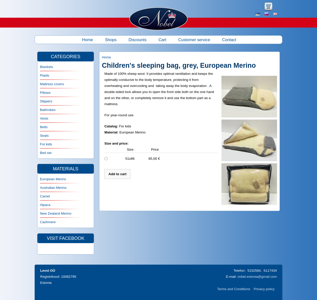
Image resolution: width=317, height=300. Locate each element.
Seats (44, 135)
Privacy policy (264, 289)
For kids (46, 144)
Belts (44, 127)
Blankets (46, 67)
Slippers (46, 101)
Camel (45, 196)
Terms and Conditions (233, 289)
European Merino (53, 179)
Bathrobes (48, 110)
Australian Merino (53, 188)
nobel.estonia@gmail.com (257, 277)
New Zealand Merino (56, 213)
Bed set (46, 153)
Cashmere (48, 222)
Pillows (45, 93)
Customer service (194, 39)
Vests (44, 118)
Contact (229, 39)
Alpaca (45, 205)
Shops (111, 39)
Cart (162, 39)
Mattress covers (52, 84)
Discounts (138, 39)
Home (87, 39)
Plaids (44, 75)
